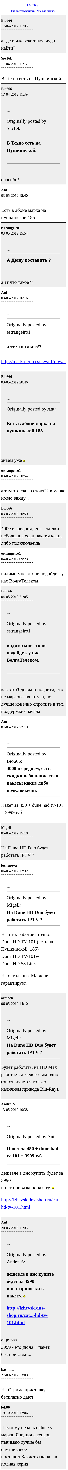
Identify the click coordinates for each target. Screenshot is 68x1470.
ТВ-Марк (33, 4)
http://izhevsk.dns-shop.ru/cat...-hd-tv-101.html (27, 1315)
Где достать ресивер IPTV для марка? (33, 10)
